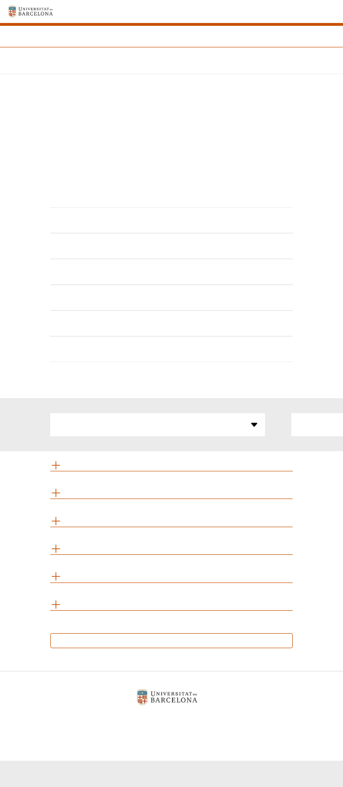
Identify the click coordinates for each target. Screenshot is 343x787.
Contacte (224, 721)
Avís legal (109, 721)
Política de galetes (168, 721)
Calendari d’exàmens (172, 640)
